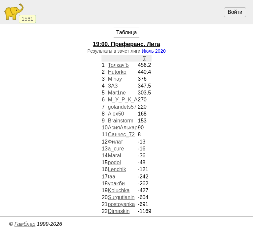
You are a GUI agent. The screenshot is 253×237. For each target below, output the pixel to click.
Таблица (126, 32)
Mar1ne (117, 92)
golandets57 (122, 107)
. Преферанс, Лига (126, 44)
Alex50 (116, 114)
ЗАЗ (113, 86)
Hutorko (117, 72)
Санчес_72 (121, 134)
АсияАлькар (123, 127)
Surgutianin (121, 197)
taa (111, 176)
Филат (115, 142)
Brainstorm (120, 120)
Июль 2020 (154, 51)
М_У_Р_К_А (123, 99)
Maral (114, 155)
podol (114, 162)
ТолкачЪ (118, 65)
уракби (116, 183)
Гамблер (25, 224)
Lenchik (117, 169)
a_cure (116, 148)
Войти (235, 12)
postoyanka (121, 204)
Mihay (115, 79)
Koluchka (119, 190)
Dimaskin (119, 211)
